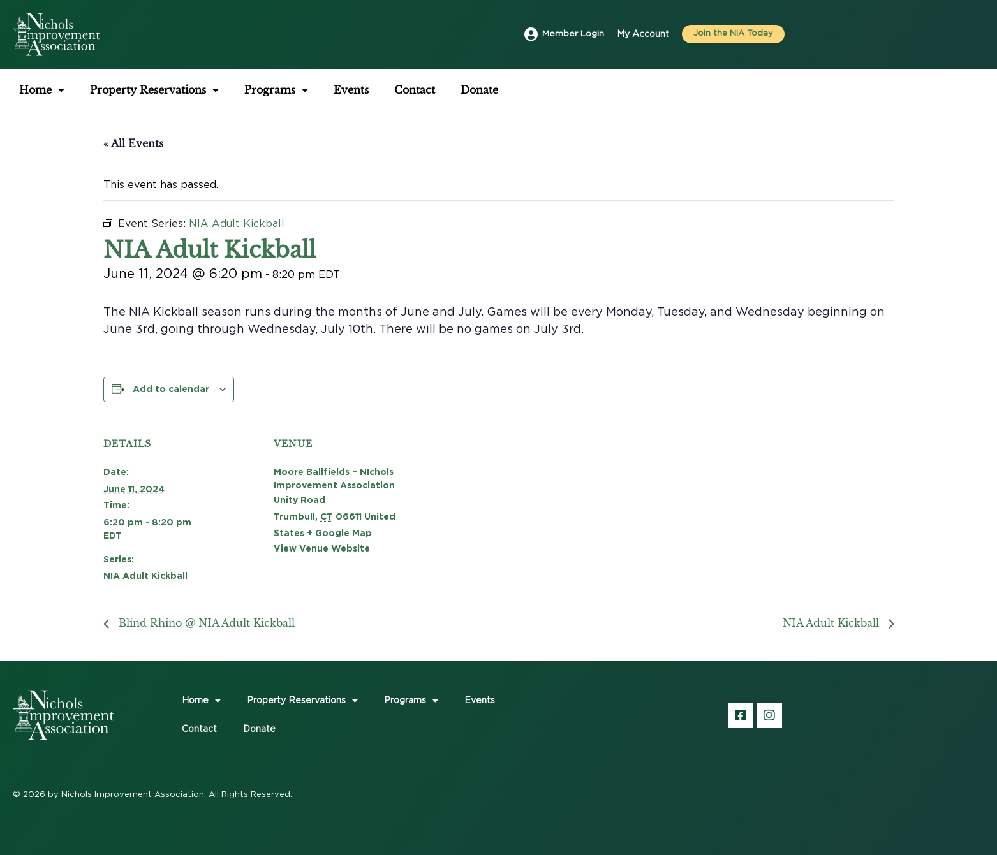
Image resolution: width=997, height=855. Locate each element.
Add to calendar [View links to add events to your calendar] (171, 388)
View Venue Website (322, 548)
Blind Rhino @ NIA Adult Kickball (205, 623)
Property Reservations (154, 89)
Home (41, 89)
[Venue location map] (512, 511)
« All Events (133, 143)
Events (351, 90)
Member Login (572, 34)
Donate (479, 90)
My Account (643, 34)
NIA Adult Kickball (145, 575)
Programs (276, 89)
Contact (414, 90)
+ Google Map (339, 532)
